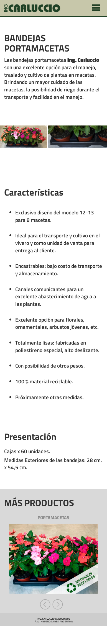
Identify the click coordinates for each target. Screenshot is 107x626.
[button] (46, 604)
